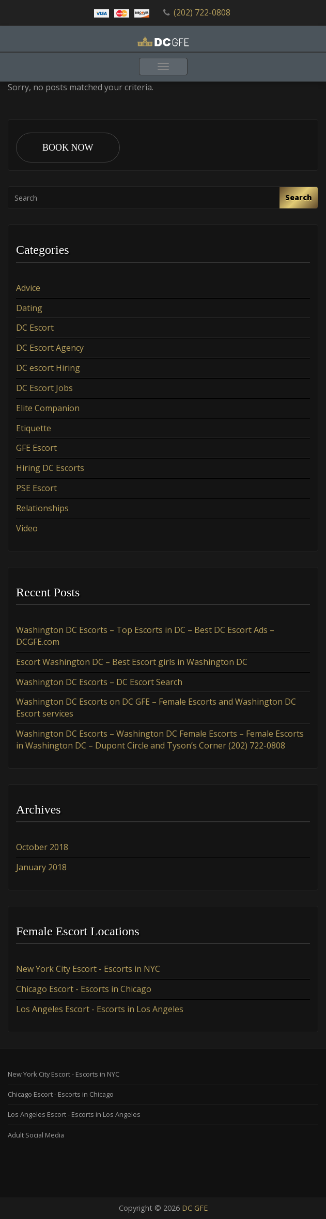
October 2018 (42, 847)
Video (27, 528)
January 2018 (41, 867)
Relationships (42, 508)
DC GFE (195, 1208)
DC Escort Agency (50, 347)
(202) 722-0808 (202, 12)
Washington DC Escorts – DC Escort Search (99, 682)
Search (298, 197)
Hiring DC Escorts (50, 468)
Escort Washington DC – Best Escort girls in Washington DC (131, 662)
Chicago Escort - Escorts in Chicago (83, 989)
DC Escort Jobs (44, 388)
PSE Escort (36, 488)
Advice (28, 288)
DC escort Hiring (48, 367)
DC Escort (35, 327)
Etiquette (33, 428)
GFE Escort (36, 447)
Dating (29, 308)
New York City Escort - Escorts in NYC (88, 968)
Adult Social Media (36, 1135)
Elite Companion (48, 408)
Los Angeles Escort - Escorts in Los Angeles (99, 1009)
